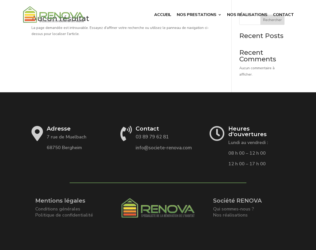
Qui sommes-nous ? (233, 209)
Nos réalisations (230, 215)
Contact (283, 14)
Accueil (162, 14)
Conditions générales (57, 209)
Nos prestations (196, 14)
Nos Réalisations (247, 14)
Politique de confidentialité (64, 215)
